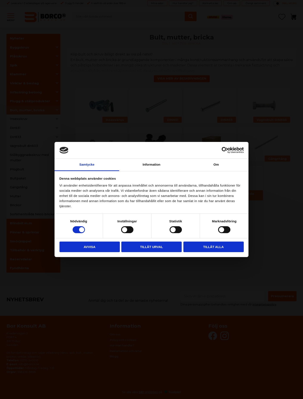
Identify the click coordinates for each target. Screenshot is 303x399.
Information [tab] (152, 164)
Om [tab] (216, 164)
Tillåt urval (151, 247)
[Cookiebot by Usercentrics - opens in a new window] (225, 150)
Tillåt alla (213, 247)
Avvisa (89, 247)
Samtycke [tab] (86, 164)
